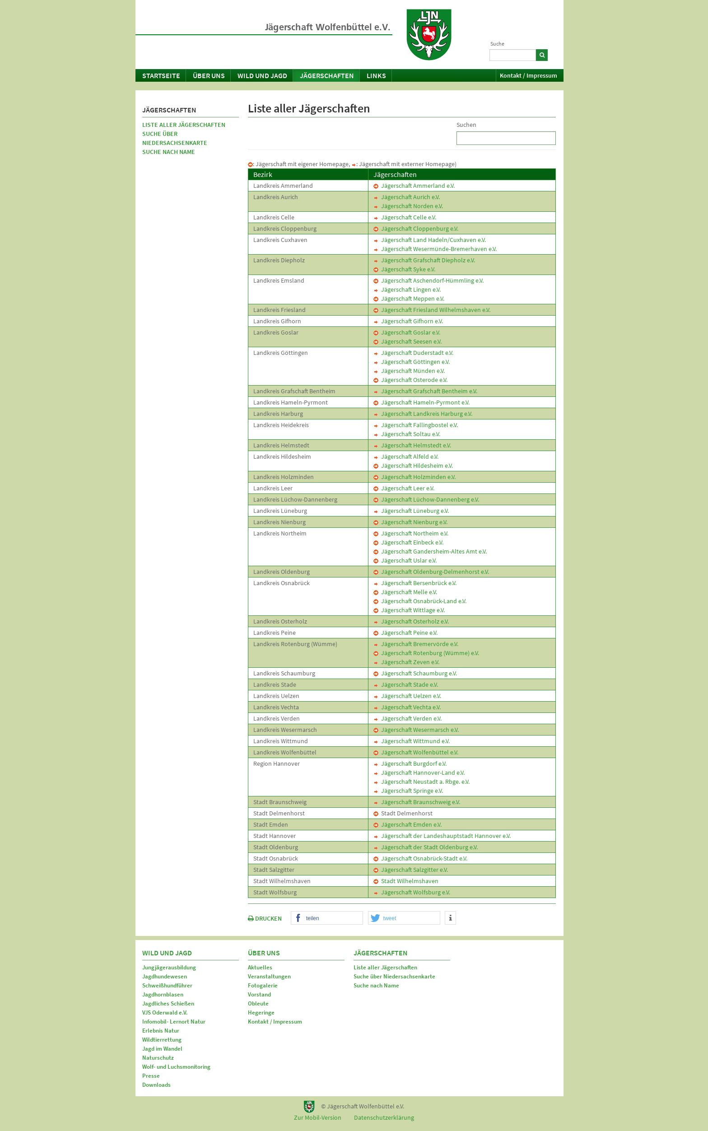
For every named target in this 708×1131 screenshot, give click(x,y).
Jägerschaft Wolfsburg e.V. (411, 892)
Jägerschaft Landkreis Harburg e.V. (422, 414)
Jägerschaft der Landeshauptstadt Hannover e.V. (442, 836)
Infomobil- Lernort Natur (173, 1021)
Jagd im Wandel (162, 1048)
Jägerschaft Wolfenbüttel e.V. (415, 752)
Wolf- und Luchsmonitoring (176, 1066)
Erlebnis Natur (160, 1030)
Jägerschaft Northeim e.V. (410, 533)
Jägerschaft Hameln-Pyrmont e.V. (421, 402)
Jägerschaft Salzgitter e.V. (410, 870)
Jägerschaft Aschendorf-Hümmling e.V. (428, 280)
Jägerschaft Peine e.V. (405, 632)
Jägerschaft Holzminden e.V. (414, 477)
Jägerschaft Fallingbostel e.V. (415, 425)
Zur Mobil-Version (317, 1117)
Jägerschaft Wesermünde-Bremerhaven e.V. (435, 249)
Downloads (156, 1085)
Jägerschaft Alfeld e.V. (405, 456)
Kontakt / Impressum (528, 75)
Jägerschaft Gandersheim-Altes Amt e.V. (430, 551)
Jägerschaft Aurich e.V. (406, 197)
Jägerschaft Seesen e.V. (407, 341)
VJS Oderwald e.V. (165, 1012)
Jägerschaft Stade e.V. (405, 684)
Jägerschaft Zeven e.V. (406, 662)
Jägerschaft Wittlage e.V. (409, 610)
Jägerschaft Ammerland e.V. (414, 186)
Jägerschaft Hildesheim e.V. (413, 465)
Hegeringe (261, 1012)
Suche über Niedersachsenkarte (174, 138)
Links (376, 75)
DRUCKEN (265, 918)
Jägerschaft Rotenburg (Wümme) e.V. (426, 653)
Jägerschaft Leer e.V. (403, 488)
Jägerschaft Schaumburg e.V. (415, 673)
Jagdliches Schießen (168, 1003)
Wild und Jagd (262, 75)
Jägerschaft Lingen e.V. (407, 289)
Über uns (209, 75)
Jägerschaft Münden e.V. (409, 371)
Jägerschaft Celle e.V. (404, 217)
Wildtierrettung (162, 1039)
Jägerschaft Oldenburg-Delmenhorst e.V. (431, 572)
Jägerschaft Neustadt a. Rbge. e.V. (421, 781)
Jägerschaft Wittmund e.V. (411, 741)
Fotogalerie (263, 985)
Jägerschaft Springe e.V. (408, 791)
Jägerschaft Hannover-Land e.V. (419, 772)
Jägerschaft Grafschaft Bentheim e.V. (425, 391)
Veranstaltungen (269, 976)
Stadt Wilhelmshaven (405, 881)
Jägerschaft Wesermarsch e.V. (416, 730)
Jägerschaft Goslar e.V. (406, 332)
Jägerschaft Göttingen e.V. (411, 362)
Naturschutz (158, 1057)
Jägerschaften (327, 75)
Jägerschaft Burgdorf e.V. (410, 763)
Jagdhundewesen (164, 976)
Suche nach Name (168, 152)
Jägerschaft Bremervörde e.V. (415, 644)
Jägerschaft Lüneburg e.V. (411, 511)
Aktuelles (260, 967)
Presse (151, 1076)
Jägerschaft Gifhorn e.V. (408, 321)
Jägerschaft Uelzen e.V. (407, 696)
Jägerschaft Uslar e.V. (405, 560)
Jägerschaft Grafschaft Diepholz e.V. (424, 260)
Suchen (466, 125)
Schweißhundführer (167, 985)
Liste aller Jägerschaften (183, 125)
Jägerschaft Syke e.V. (404, 269)
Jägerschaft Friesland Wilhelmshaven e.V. (431, 310)
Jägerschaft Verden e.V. (407, 718)
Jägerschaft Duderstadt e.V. (413, 353)
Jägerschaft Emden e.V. (407, 824)
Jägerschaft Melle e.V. (405, 592)
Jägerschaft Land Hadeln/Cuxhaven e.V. (429, 240)
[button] (327, 918)
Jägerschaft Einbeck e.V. (408, 542)
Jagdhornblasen (162, 994)
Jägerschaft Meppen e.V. (408, 298)
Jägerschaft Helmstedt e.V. (412, 445)
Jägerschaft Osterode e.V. (410, 380)
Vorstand (259, 994)
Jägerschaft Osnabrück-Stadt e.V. (420, 858)
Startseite (161, 75)
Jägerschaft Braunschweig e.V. (416, 802)
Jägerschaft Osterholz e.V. (411, 621)
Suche (497, 43)
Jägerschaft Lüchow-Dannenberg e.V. (426, 499)
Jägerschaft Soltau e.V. (406, 434)
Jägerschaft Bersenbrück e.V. (414, 583)
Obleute (258, 1003)
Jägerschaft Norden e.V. (408, 206)
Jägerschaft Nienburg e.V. (410, 522)
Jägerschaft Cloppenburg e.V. (415, 228)
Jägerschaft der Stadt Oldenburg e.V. (425, 847)
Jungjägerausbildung (169, 967)
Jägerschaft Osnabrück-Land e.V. (419, 601)
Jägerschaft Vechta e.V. (407, 707)
